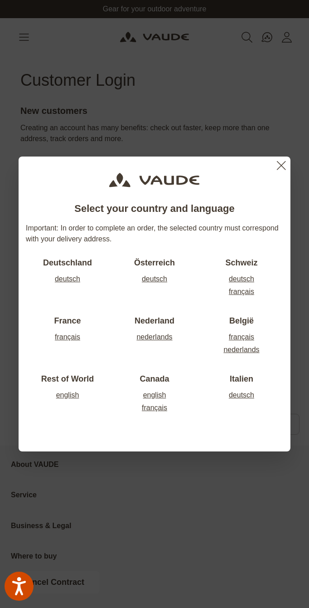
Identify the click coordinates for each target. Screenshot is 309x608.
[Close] (281, 165)
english (67, 395)
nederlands (154, 337)
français (241, 291)
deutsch (67, 279)
